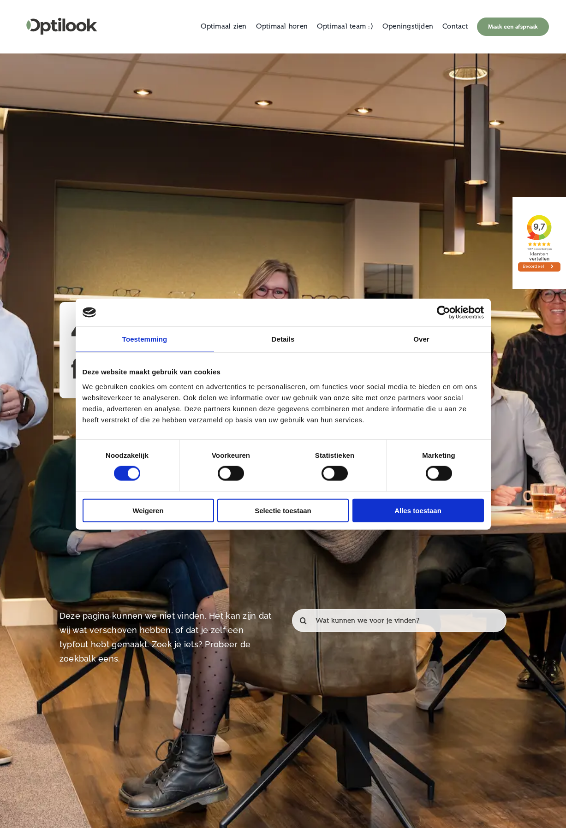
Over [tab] (421, 339)
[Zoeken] (303, 620)
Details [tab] (283, 339)
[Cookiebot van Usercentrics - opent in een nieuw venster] (443, 312)
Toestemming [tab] (144, 339)
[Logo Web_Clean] (62, 13)
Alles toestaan (417, 510)
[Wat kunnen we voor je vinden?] (399, 620)
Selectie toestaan (283, 510)
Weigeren (147, 510)
